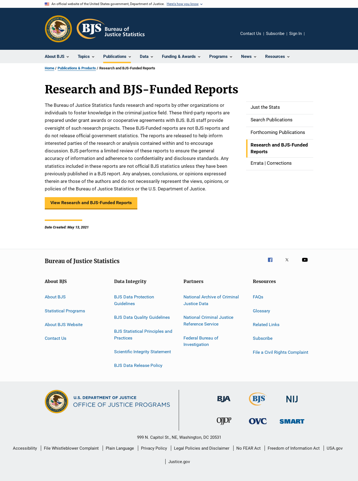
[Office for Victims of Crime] (258, 425)
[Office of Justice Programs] (58, 29)
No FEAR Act (248, 448)
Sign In (295, 33)
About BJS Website (64, 324)
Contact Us (250, 33)
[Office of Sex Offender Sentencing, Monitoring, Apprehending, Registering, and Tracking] (292, 424)
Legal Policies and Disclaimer (201, 448)
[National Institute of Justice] (292, 403)
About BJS (55, 297)
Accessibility (25, 448)
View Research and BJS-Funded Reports (91, 202)
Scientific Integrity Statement (142, 351)
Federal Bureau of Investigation (200, 341)
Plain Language (120, 448)
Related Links (266, 324)
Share (313, 37)
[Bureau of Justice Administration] (223, 403)
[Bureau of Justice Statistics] (258, 406)
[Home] (111, 29)
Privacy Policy (154, 448)
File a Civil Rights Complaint (280, 352)
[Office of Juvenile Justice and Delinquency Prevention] (224, 426)
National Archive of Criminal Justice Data (211, 300)
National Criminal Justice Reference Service (208, 321)
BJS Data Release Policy (138, 365)
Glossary (261, 310)
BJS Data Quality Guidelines (142, 317)
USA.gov (335, 448)
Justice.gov (179, 461)
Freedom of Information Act (294, 448)
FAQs (258, 297)
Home (49, 68)
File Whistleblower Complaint (71, 448)
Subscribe (275, 33)
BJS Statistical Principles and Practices (143, 335)
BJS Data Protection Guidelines (134, 300)
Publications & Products (77, 68)
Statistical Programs (65, 310)
